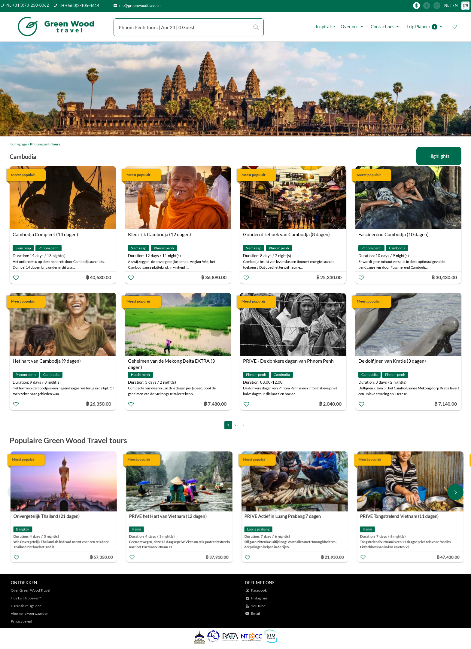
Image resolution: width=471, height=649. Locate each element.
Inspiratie (325, 26)
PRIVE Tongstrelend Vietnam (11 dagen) (399, 516)
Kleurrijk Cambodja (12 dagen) (159, 234)
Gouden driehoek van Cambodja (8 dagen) (286, 234)
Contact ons (386, 26)
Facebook (259, 590)
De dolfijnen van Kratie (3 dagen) (392, 361)
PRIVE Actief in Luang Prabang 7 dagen (283, 516)
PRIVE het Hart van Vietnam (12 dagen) (167, 516)
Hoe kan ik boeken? (26, 598)
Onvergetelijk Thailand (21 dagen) (47, 516)
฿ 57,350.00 (101, 556)
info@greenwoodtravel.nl (139, 5)
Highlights (439, 156)
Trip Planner (425, 26)
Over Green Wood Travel (30, 590)
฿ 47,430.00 (447, 556)
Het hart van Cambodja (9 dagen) (47, 361)
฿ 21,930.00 (332, 556)
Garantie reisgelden (26, 606)
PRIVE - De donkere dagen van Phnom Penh (288, 361)
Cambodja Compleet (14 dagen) (45, 234)
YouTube (258, 606)
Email (255, 613)
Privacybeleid (21, 621)
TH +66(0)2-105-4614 (79, 5)
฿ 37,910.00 (216, 556)
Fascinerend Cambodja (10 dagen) (393, 234)
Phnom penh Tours (45, 144)
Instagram (259, 598)
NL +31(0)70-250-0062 (27, 5)
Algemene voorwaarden (29, 613)
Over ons (353, 26)
